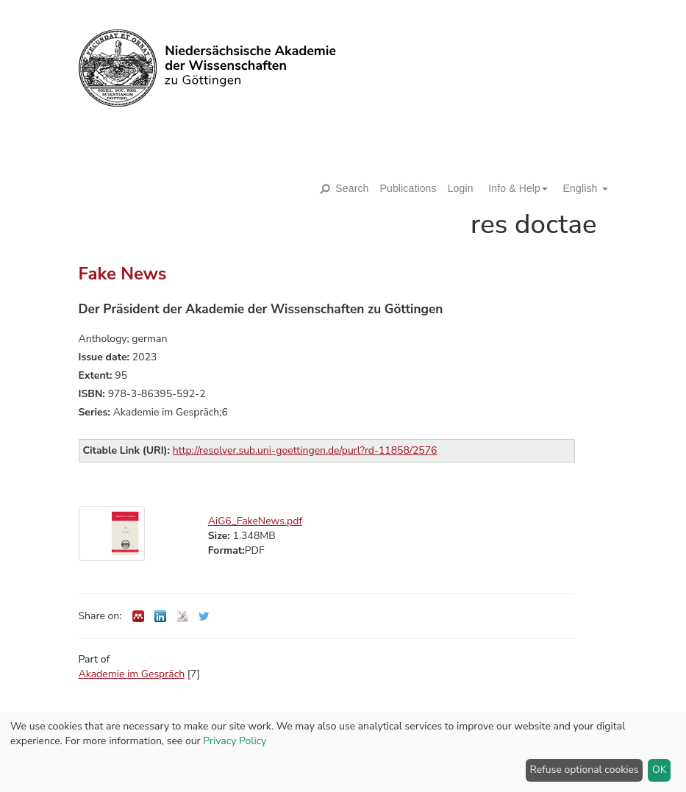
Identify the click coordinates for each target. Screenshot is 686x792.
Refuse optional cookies (584, 770)
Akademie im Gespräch (132, 674)
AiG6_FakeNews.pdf (255, 521)
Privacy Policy (234, 741)
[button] (512, 188)
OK (659, 770)
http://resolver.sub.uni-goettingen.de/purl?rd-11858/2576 (305, 450)
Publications (408, 188)
